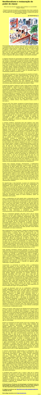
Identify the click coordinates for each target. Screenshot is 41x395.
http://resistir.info (21, 393)
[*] (38, 15)
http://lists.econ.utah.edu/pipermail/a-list (27, 389)
